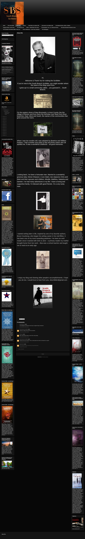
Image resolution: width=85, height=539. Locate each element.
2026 (4, 135)
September (6, 110)
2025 (4, 133)
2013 (4, 108)
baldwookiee (22, 344)
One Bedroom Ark (20, 27)
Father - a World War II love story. (32, 27)
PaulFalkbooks (22, 324)
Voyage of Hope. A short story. (9, 27)
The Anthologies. (45, 29)
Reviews (24, 25)
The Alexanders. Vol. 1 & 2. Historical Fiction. (49, 27)
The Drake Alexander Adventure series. (68, 27)
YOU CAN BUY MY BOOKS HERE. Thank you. (11, 29)
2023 (4, 130)
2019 (4, 124)
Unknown (21, 334)
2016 (4, 119)
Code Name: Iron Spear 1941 (33, 25)
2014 (4, 116)
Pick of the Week (11, 25)
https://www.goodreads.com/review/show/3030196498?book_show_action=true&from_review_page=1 (7, 72)
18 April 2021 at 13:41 (23, 346)
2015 (4, 118)
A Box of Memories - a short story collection (31, 29)
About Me (18, 25)
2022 (4, 129)
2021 (4, 127)
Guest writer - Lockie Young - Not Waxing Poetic (7, 113)
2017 (4, 121)
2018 (4, 122)
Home (4, 25)
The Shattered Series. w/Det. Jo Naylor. (63, 25)
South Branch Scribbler (24, 329)
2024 (4, 132)
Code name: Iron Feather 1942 (47, 25)
